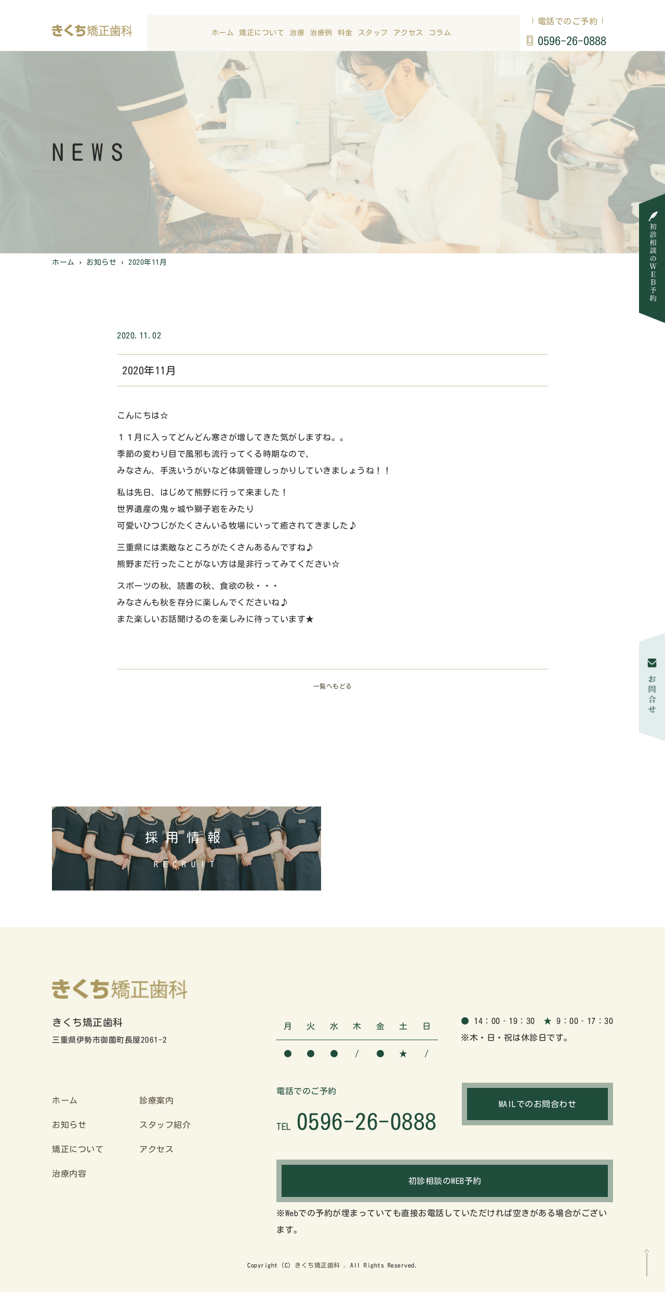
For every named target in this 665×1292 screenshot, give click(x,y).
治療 (296, 32)
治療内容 (69, 1173)
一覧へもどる (332, 686)
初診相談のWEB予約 (445, 1181)
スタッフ (373, 32)
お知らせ (69, 1125)
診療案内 (156, 1100)
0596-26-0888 (572, 41)
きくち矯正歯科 (317, 1265)
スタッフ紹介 (165, 1125)
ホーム (222, 32)
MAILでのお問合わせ (538, 1104)
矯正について (261, 32)
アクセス (408, 32)
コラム (440, 32)
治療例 (321, 32)
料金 (345, 32)
